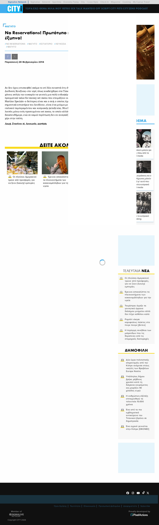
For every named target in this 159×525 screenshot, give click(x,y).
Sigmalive (35, 2)
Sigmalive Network (17, 2)
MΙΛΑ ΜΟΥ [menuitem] (56, 9)
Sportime (56, 2)
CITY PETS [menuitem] (118, 9)
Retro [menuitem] (68, 9)
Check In (104, 2)
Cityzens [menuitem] (131, 9)
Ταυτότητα (75, 501)
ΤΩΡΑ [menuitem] (31, 9)
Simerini (46, 2)
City (83, 2)
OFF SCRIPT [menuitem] (105, 9)
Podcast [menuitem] (144, 9)
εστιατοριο (51, 39)
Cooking (127, 2)
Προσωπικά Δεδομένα (109, 501)
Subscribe (145, 501)
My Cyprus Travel (141, 2)
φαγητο (37, 39)
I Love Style (92, 2)
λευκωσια (65, 39)
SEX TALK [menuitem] (79, 9)
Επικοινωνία (89, 501)
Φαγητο (15, 22)
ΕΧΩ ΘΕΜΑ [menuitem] (42, 9)
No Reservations (20, 39)
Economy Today (71, 2)
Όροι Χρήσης (60, 501)
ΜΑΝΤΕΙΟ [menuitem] (91, 9)
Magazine (115, 2)
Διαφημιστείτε (130, 501)
